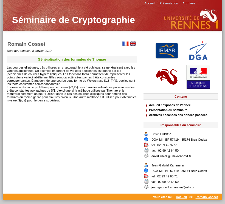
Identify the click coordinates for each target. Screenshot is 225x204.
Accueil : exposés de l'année (170, 105)
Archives (188, 3)
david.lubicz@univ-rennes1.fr (171, 156)
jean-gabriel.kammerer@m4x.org (173, 187)
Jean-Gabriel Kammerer (167, 165)
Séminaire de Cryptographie (73, 20)
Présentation (168, 3)
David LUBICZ (161, 134)
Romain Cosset (207, 197)
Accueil (149, 3)
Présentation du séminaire (168, 110)
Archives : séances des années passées (178, 115)
